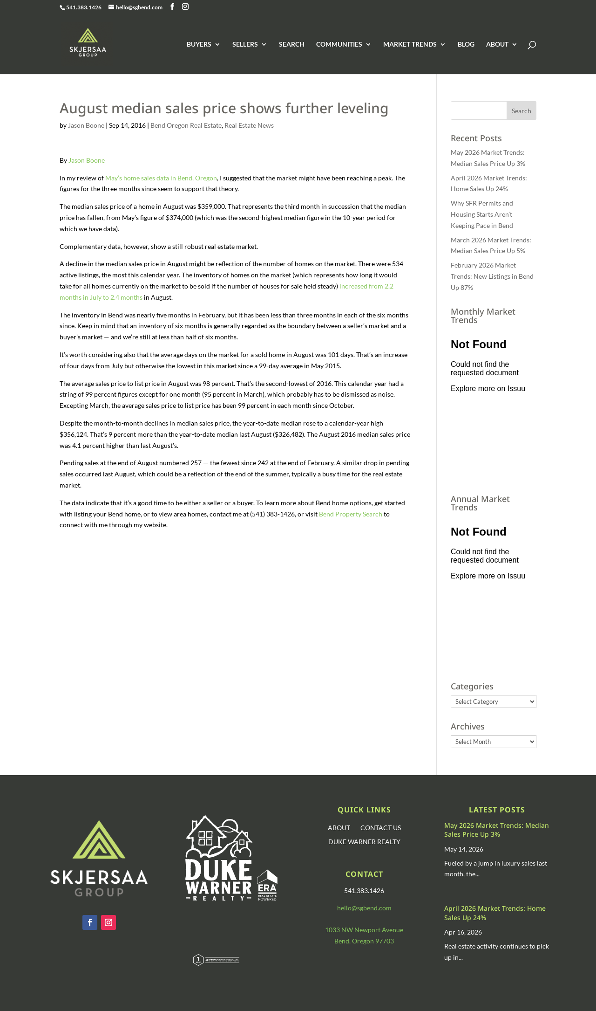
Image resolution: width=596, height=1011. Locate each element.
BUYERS (199, 44)
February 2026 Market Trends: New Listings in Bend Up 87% (492, 276)
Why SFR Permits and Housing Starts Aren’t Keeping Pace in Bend (482, 214)
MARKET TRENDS (410, 44)
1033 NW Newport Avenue (364, 930)
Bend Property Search (350, 514)
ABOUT (497, 44)
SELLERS (245, 44)
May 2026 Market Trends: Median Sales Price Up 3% (496, 830)
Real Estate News (249, 125)
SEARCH (292, 44)
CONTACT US (380, 828)
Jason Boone (86, 125)
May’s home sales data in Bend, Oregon (161, 178)
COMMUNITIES (339, 44)
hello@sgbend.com (364, 908)
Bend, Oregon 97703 (364, 941)
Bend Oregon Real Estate (186, 125)
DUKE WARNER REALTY (364, 842)
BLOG (466, 44)
